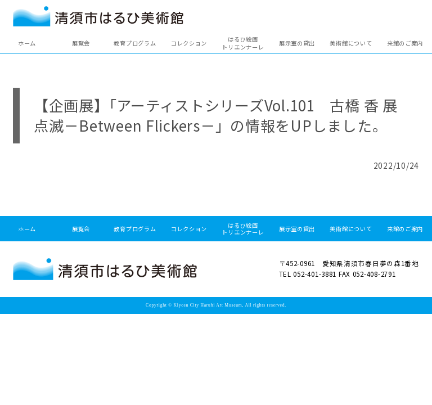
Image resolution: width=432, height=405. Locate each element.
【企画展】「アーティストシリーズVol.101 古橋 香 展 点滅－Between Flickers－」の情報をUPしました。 (223, 115)
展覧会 (81, 43)
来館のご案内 (405, 43)
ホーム (27, 43)
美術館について (351, 43)
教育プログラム (135, 43)
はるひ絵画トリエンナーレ (243, 43)
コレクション (189, 43)
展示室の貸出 (297, 43)
